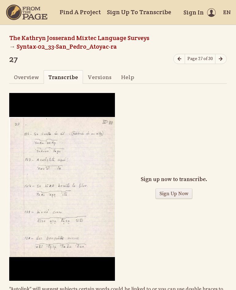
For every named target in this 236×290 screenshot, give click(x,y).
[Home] (26, 12)
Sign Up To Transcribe (139, 12)
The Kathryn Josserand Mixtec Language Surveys (79, 38)
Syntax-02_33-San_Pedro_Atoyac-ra (67, 46)
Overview (26, 77)
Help (127, 77)
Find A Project (80, 12)
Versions (100, 77)
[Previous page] (179, 59)
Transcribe (63, 77)
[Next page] (221, 59)
